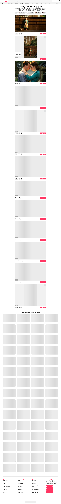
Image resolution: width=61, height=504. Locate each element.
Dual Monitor (20, 486)
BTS (18, 488)
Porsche (33, 488)
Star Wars (33, 494)
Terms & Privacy (49, 489)
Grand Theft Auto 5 (6, 486)
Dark (4, 483)
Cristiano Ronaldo (20, 483)
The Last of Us (34, 491)
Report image (49, 491)
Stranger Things (20, 492)
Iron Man (4, 488)
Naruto (19, 480)
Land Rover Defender (35, 489)
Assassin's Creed (20, 489)
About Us (49, 485)
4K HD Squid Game (35, 492)
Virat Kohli (5, 489)
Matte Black (34, 483)
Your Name (5, 492)
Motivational (34, 480)
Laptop (33, 486)
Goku (4, 491)
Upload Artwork (49, 487)
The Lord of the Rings (21, 491)
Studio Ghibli (5, 480)
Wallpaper (4, 1)
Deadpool (19, 494)
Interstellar (5, 494)
